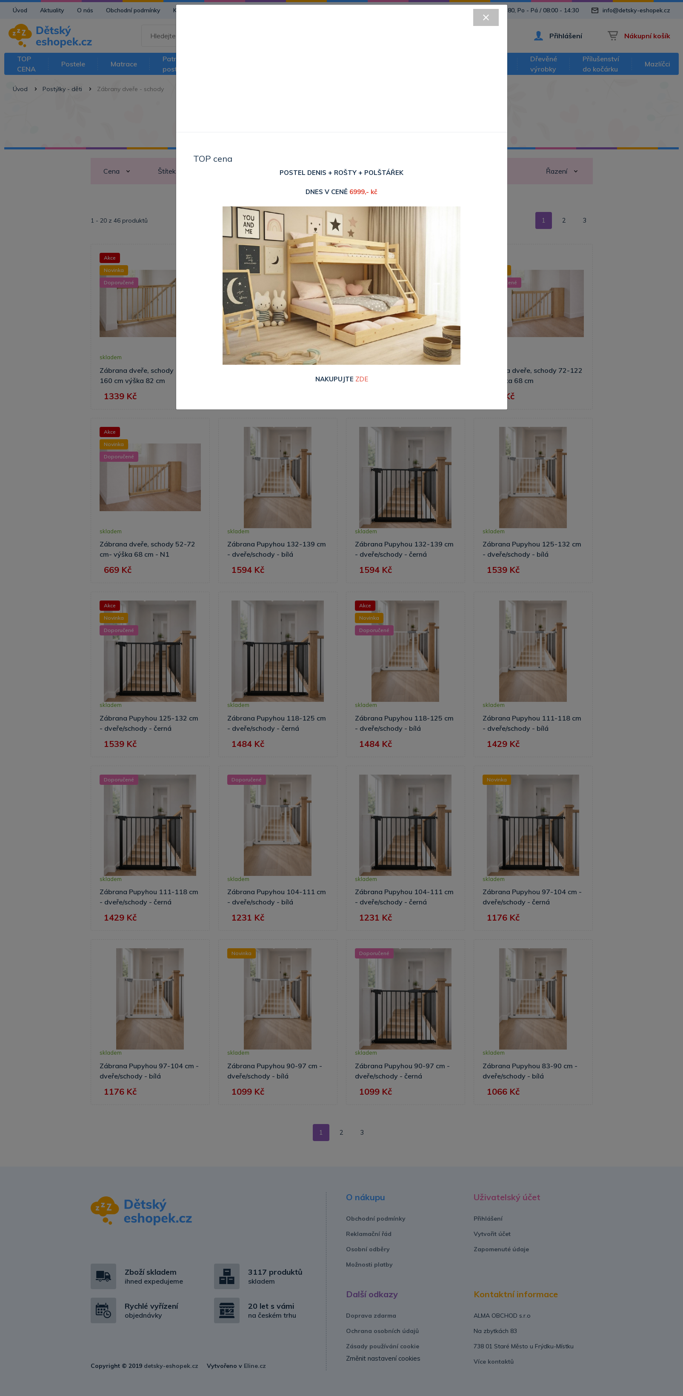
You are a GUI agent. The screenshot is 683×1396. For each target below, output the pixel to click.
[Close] (486, 17)
